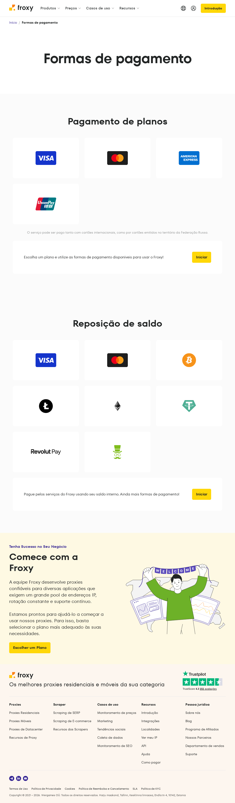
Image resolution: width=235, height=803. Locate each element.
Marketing (105, 721)
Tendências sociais (111, 729)
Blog (188, 721)
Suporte (191, 754)
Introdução (213, 8)
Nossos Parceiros (198, 737)
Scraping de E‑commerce (72, 721)
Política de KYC (151, 789)
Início (13, 22)
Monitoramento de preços (116, 712)
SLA (135, 789)
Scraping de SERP (66, 712)
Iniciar (201, 257)
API (143, 746)
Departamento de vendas (204, 746)
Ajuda (145, 754)
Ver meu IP (149, 737)
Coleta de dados (110, 737)
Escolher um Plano (30, 647)
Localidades (150, 729)
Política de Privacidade (46, 789)
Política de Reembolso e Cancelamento (104, 789)
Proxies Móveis (20, 721)
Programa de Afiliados (202, 729)
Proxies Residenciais (24, 712)
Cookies (70, 789)
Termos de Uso (18, 789)
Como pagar (151, 762)
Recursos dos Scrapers (70, 729)
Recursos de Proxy (23, 737)
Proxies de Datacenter (26, 729)
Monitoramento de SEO (114, 746)
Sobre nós (192, 712)
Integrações (150, 721)
